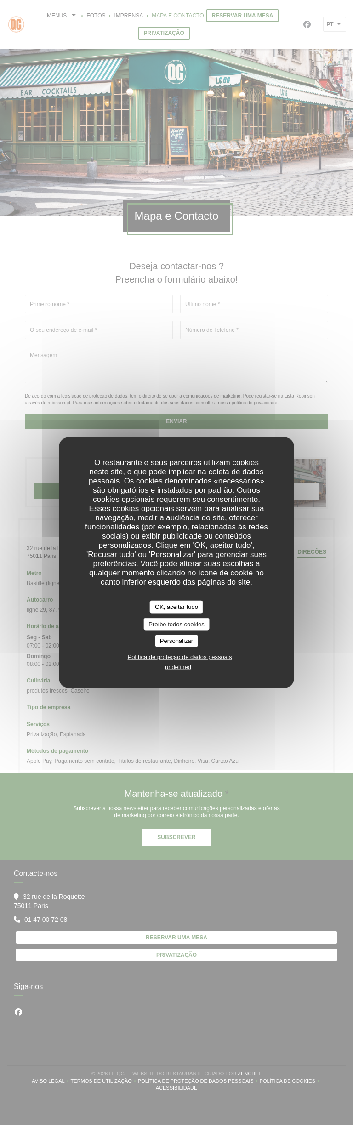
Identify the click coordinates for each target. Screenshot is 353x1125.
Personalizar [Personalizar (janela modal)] (176, 640)
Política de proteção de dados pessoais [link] (180, 656)
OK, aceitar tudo (176, 606)
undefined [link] (178, 666)
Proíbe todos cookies (176, 623)
